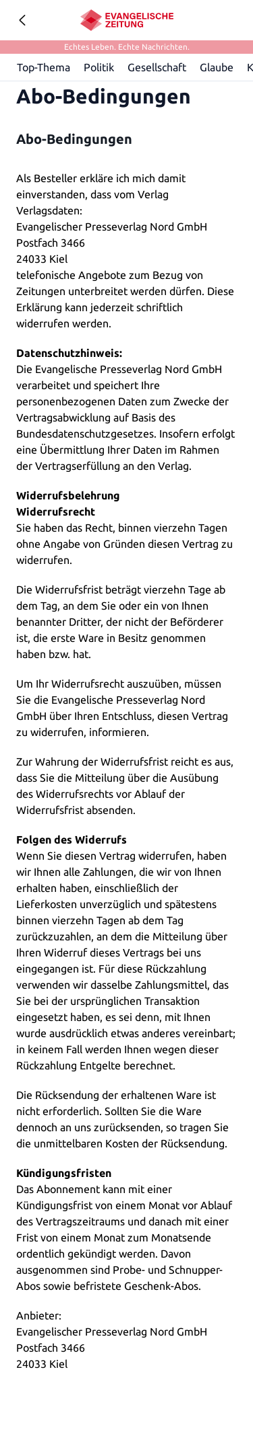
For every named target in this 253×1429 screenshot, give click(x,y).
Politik (99, 67)
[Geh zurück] (21, 20)
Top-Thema (44, 67)
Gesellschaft (157, 67)
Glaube (217, 67)
